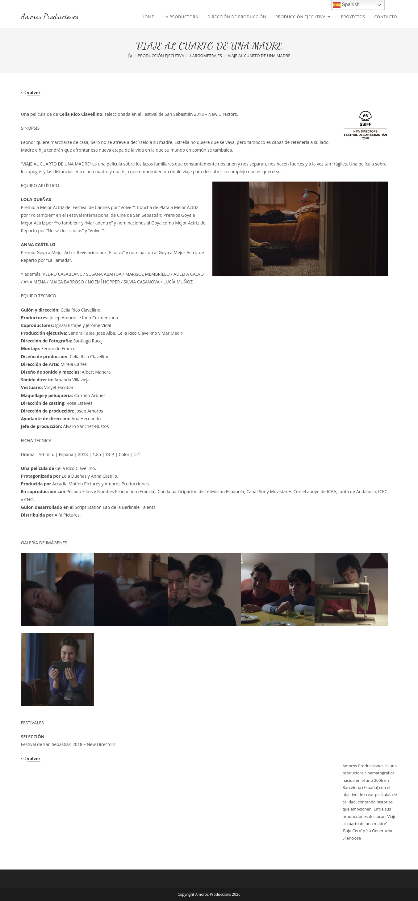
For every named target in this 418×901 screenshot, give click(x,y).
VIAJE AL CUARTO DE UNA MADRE (259, 55)
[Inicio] (130, 55)
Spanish (346, 5)
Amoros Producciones (50, 16)
